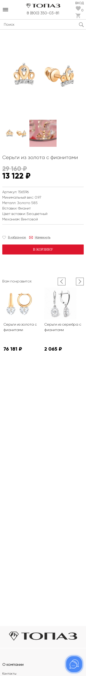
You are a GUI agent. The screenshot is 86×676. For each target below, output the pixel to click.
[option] (15, 133)
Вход (79, 3)
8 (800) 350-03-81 (43, 13)
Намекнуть (42, 237)
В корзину (43, 249)
